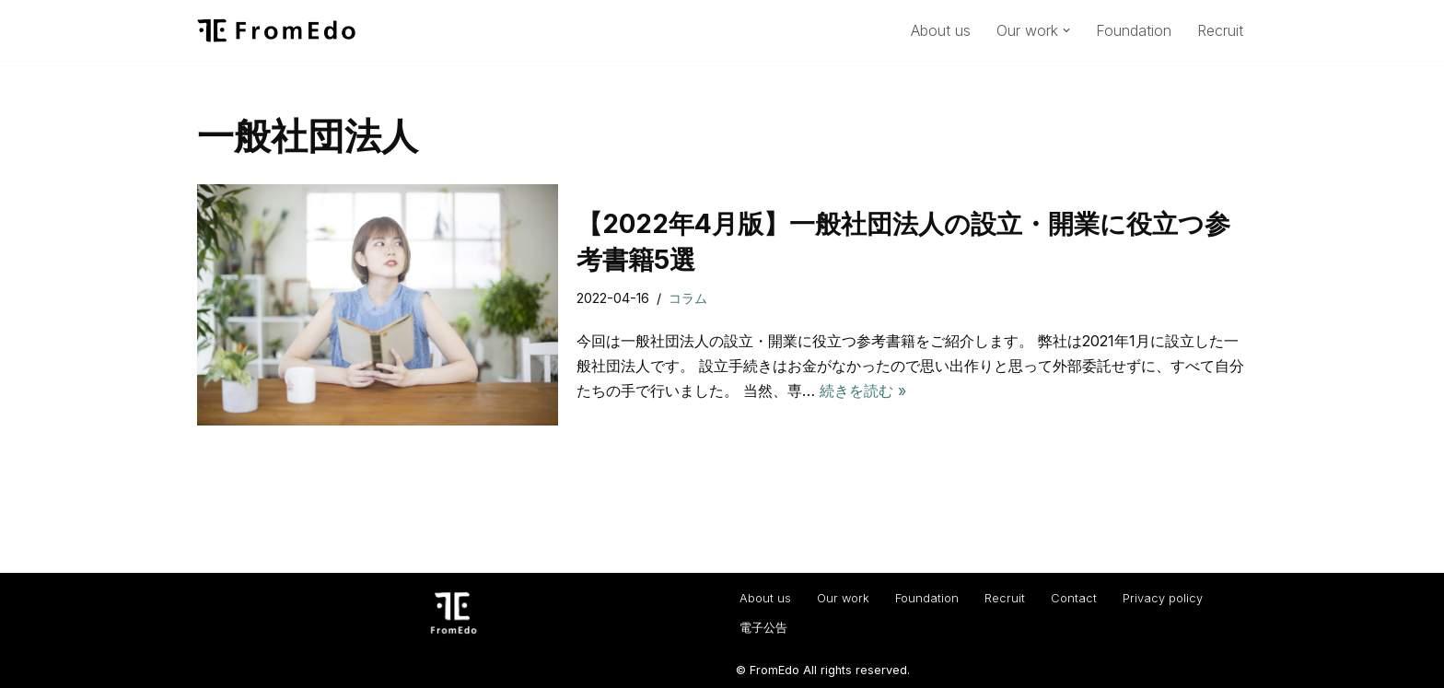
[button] (1066, 30)
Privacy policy (1163, 598)
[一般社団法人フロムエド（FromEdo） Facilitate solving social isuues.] (276, 30)
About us (941, 30)
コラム (688, 298)
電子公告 (763, 628)
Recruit (1220, 30)
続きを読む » (863, 390)
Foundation (1133, 30)
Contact (1074, 598)
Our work (843, 598)
